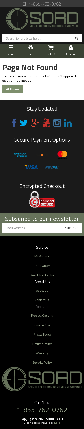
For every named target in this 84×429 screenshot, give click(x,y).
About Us (42, 290)
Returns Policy (42, 343)
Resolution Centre (42, 275)
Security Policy (42, 362)
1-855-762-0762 (44, 3)
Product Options (42, 315)
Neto (57, 423)
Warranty (42, 353)
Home (12, 89)
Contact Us (42, 299)
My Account (42, 256)
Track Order (42, 265)
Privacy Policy (42, 334)
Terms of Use (42, 325)
